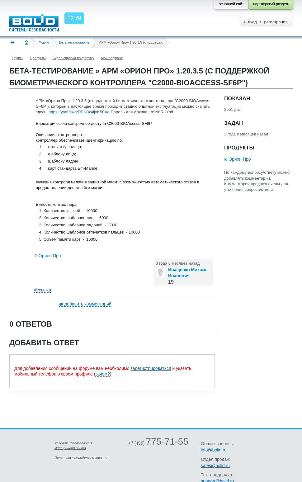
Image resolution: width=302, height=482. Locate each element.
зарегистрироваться (150, 368)
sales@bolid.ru (215, 465)
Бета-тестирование (74, 42)
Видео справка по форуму (73, 58)
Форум (44, 42)
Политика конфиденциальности (80, 457)
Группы (17, 58)
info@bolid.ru (214, 449)
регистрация (275, 22)
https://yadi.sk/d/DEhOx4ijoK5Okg (79, 112)
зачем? (102, 373)
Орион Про (50, 255)
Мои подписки (112, 58)
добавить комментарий (87, 303)
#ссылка (42, 289)
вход (252, 22)
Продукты (38, 58)
